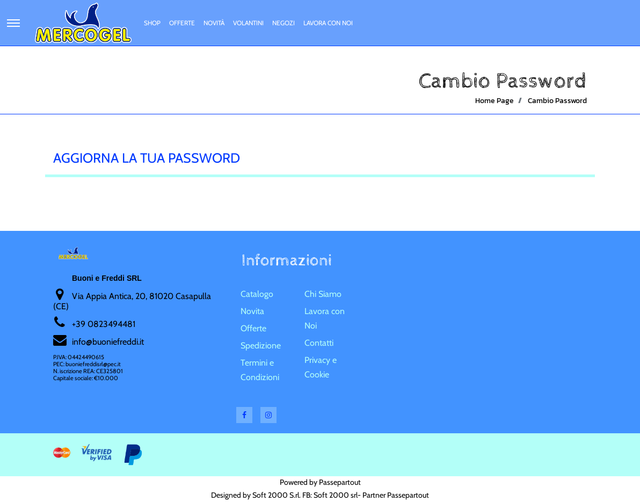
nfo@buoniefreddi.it (109, 342)
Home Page (494, 100)
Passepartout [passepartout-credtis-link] (340, 482)
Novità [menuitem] (213, 23)
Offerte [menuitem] (182, 23)
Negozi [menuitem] (283, 23)
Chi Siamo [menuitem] (322, 294)
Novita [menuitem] (252, 311)
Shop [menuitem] (152, 23)
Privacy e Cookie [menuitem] (320, 367)
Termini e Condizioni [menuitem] (260, 370)
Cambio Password (557, 100)
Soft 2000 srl (336, 495)
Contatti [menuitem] (318, 343)
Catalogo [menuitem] (257, 294)
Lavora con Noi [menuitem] (328, 23)
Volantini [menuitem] (248, 23)
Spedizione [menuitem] (261, 345)
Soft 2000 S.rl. (276, 495)
